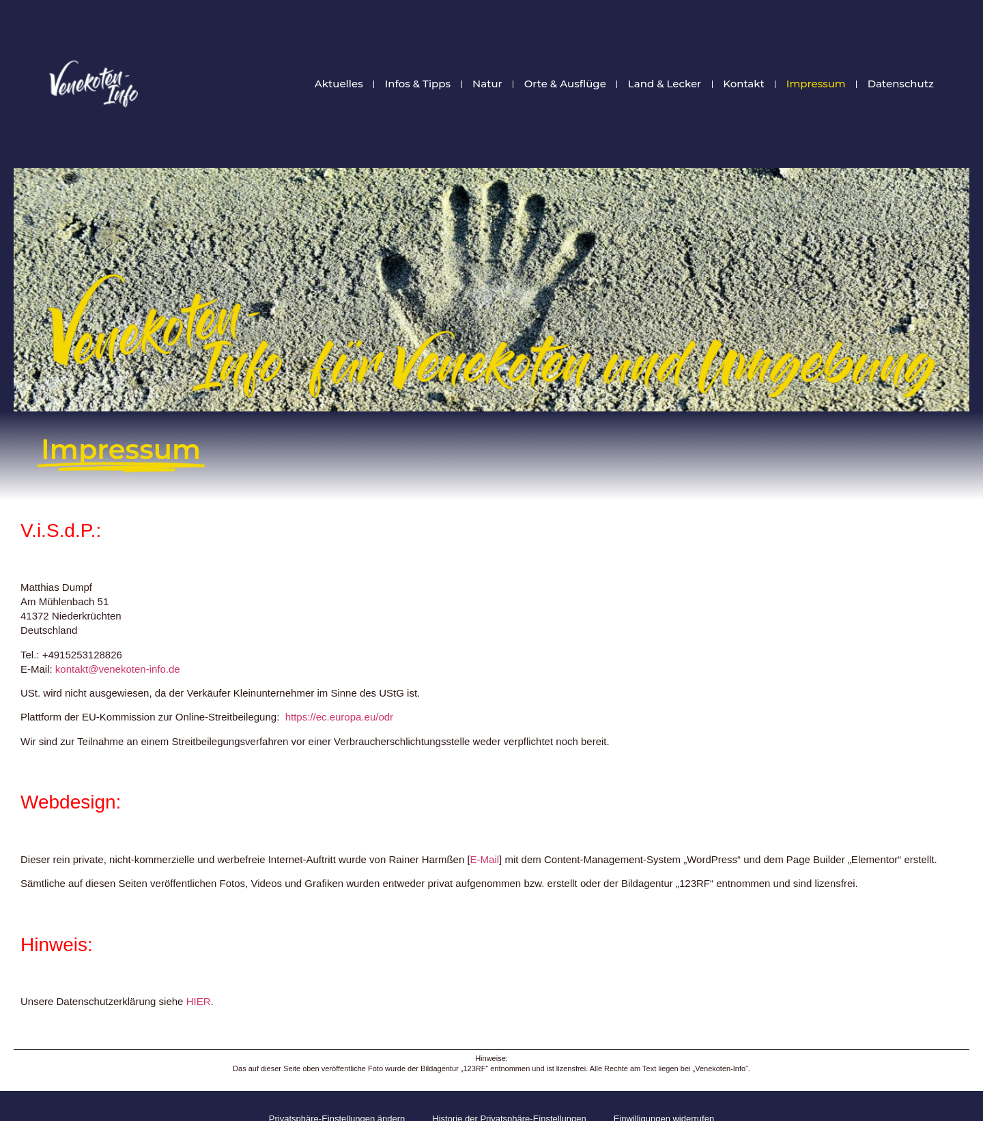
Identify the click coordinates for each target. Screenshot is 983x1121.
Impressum (816, 84)
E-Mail (485, 859)
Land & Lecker (664, 84)
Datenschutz (901, 84)
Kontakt (744, 84)
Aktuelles (339, 84)
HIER (198, 1001)
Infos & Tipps (418, 84)
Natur (487, 84)
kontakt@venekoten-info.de (117, 669)
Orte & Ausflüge (565, 84)
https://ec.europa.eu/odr (339, 717)
